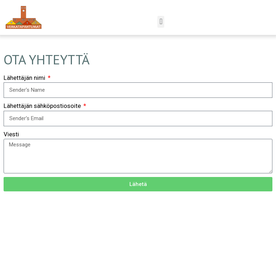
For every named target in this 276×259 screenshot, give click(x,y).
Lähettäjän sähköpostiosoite (43, 105)
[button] (160, 22)
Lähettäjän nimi (25, 77)
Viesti (11, 134)
